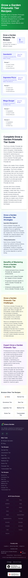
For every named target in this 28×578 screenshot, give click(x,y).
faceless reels (14, 548)
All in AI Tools (17, 562)
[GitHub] (6, 433)
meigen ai (21, 546)
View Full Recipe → (19, 55)
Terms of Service (17, 555)
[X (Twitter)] (2, 433)
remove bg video (14, 546)
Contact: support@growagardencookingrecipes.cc (14, 557)
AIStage (9, 562)
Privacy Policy (10, 555)
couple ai (6, 546)
